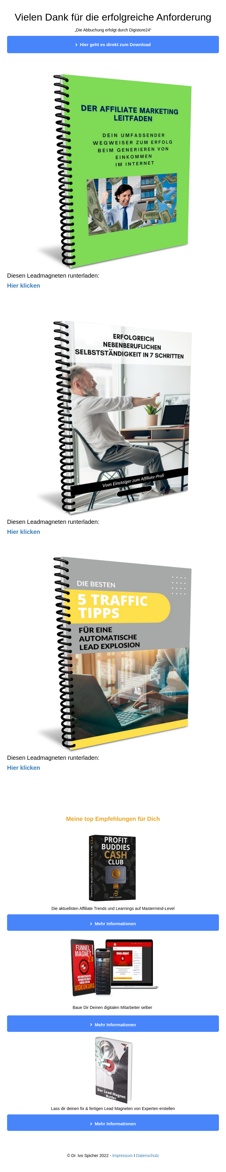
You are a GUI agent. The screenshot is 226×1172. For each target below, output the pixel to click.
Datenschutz (147, 1155)
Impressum (122, 1155)
